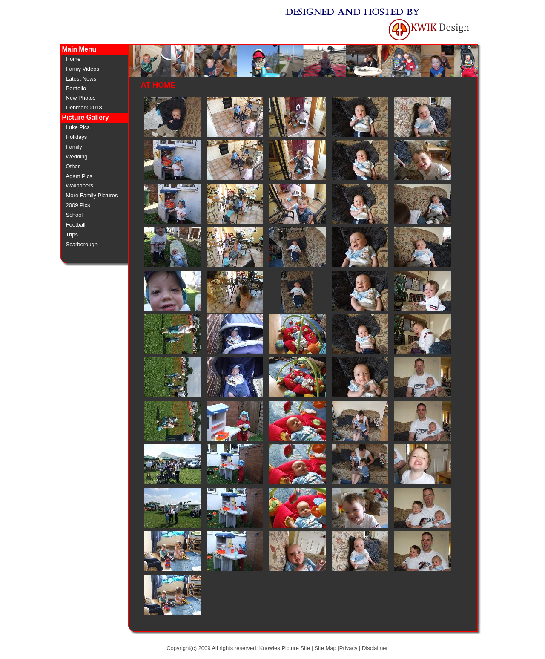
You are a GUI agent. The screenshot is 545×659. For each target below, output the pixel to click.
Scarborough (82, 244)
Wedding (77, 156)
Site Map (325, 648)
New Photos (81, 98)
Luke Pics (78, 127)
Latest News (81, 78)
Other (73, 166)
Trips (72, 234)
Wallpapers (80, 185)
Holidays (76, 137)
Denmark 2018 (84, 107)
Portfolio (76, 88)
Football (76, 225)
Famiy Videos (83, 69)
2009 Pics (78, 205)
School (74, 215)
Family (74, 147)
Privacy (348, 648)
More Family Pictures (92, 195)
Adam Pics (79, 176)
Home (73, 59)
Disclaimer (375, 648)
